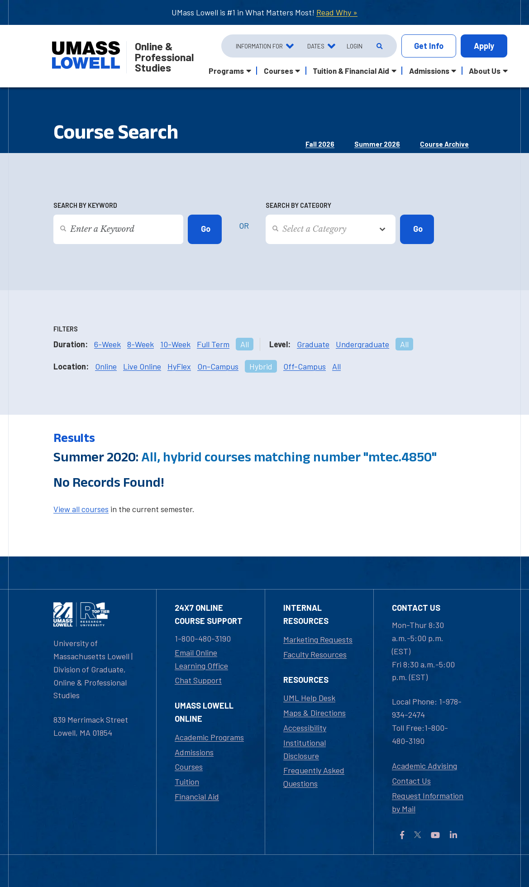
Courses (189, 767)
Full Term (213, 344)
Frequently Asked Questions (313, 776)
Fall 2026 (319, 144)
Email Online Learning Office (201, 659)
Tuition (187, 781)
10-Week (175, 344)
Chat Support (198, 680)
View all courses (81, 509)
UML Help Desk (309, 698)
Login (354, 46)
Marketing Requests (318, 639)
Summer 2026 (377, 144)
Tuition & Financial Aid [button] (351, 71)
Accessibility (304, 728)
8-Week (140, 344)
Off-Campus (304, 366)
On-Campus (217, 366)
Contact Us (411, 781)
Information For (259, 46)
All (244, 344)
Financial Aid (197, 796)
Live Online (142, 366)
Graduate (313, 344)
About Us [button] (484, 71)
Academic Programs (209, 737)
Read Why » (336, 12)
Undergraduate (362, 344)
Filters (65, 329)
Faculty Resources (315, 654)
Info (428, 46)
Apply (484, 46)
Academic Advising (424, 766)
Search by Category (298, 205)
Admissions (194, 752)
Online (106, 366)
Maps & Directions (314, 713)
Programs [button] (226, 71)
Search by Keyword (85, 205)
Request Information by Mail (427, 802)
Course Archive (444, 144)
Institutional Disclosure (304, 749)
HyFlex (179, 366)
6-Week (107, 344)
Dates (315, 46)
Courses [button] (278, 71)
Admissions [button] (429, 71)
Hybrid (260, 366)
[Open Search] (378, 46)
